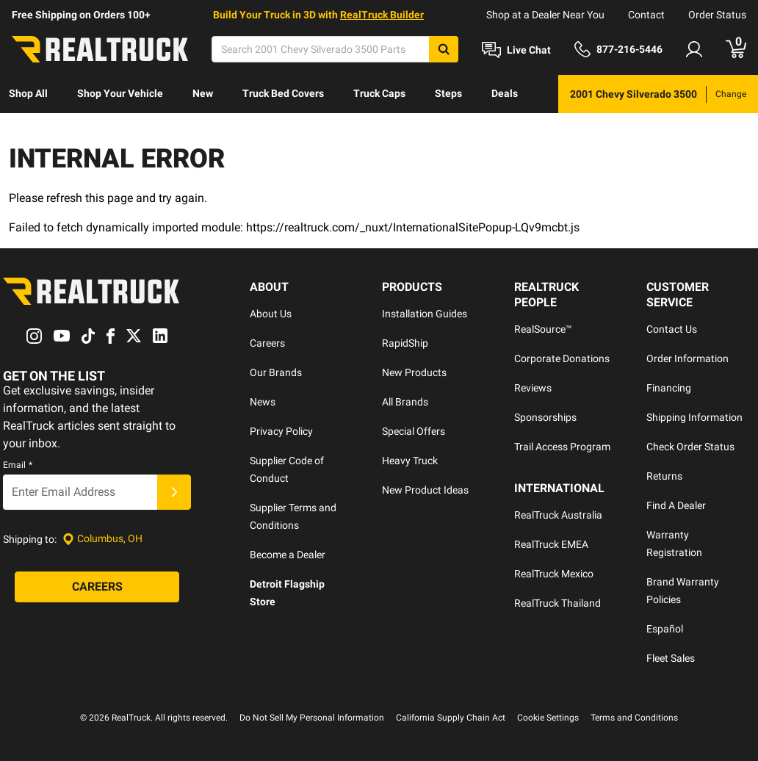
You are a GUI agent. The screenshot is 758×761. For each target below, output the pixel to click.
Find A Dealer (676, 505)
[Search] (335, 49)
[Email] (80, 492)
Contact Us (671, 329)
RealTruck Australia (558, 515)
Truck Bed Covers (283, 93)
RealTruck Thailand (557, 603)
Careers (267, 343)
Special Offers (413, 431)
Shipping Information (694, 417)
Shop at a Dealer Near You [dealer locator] (545, 15)
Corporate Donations (562, 358)
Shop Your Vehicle (120, 93)
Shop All (28, 93)
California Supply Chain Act (450, 718)
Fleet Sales (670, 658)
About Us (271, 314)
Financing (668, 388)
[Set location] (102, 539)
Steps (448, 93)
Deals (504, 93)
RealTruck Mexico (553, 574)
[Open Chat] (516, 50)
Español (664, 629)
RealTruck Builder (382, 15)
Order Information (687, 358)
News (262, 402)
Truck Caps (379, 93)
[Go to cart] (736, 49)
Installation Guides (424, 314)
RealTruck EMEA (551, 544)
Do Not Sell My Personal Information (311, 718)
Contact (646, 15)
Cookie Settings (548, 718)
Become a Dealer (287, 554)
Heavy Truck (410, 460)
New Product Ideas (425, 490)
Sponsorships (545, 417)
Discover (29, 131)
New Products (414, 372)
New (202, 93)
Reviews (533, 388)
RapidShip (405, 343)
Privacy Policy (281, 431)
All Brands (405, 402)
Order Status (717, 15)
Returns (664, 476)
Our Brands (276, 372)
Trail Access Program (562, 446)
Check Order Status (690, 446)
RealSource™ (543, 329)
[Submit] (174, 492)
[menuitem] (28, 94)
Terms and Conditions (634, 718)
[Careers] (97, 586)
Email (17, 465)
